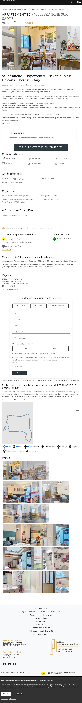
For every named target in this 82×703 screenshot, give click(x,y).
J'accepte (6, 694)
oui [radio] (26, 349)
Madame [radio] (38, 306)
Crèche (17, 447)
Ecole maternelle (31, 447)
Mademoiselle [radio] (58, 306)
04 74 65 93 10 (12, 646)
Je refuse (19, 694)
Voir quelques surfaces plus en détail (18, 228)
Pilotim (27, 672)
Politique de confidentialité (70, 380)
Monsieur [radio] (21, 306)
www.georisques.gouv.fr (11, 120)
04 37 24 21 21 (12, 657)
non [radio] (54, 349)
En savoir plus (6, 249)
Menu (79, 2)
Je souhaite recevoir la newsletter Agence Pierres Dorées (34, 354)
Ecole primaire (48, 447)
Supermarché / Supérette (13, 451)
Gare (7, 447)
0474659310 (10, 286)
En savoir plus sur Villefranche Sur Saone (15, 400)
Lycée (72, 447)
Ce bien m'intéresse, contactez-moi (41, 147)
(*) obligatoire (17, 366)
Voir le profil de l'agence (10, 289)
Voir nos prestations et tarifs (42, 228)
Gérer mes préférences (8, 699)
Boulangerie (31, 451)
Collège (62, 447)
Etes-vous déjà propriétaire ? (22, 344)
